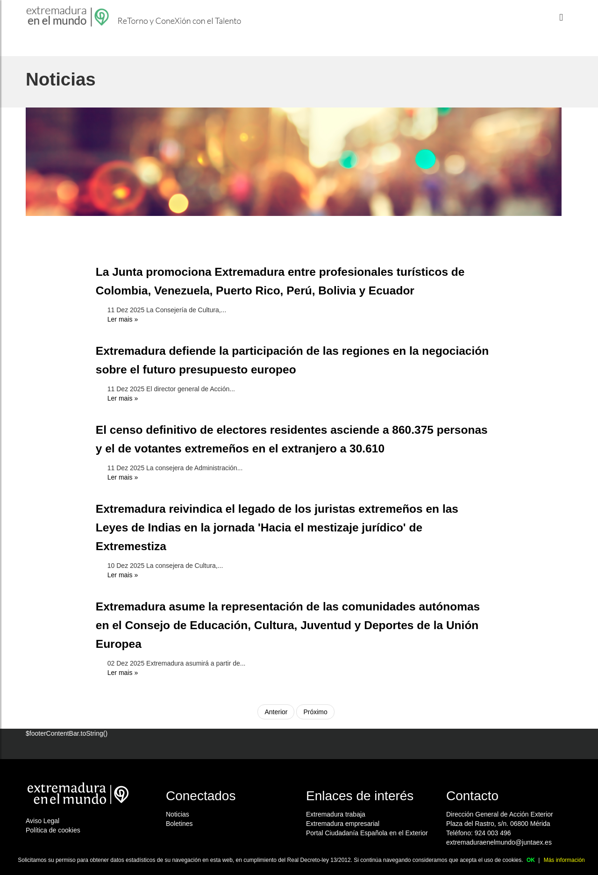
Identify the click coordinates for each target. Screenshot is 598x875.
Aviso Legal (42, 821)
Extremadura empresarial (342, 823)
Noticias (177, 814)
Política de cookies (53, 830)
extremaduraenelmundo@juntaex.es (499, 842)
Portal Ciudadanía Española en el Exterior (367, 833)
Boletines (179, 823)
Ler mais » (122, 319)
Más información (564, 860)
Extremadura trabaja (335, 814)
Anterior (275, 712)
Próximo (315, 712)
